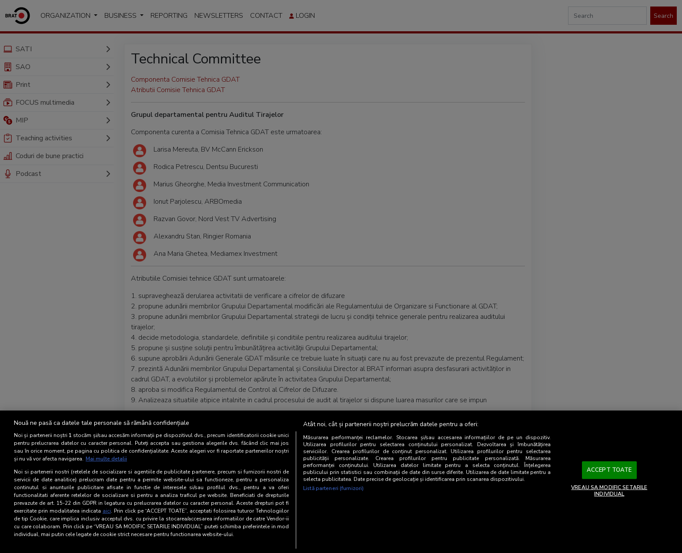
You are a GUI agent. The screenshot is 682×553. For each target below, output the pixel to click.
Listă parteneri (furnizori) (333, 488)
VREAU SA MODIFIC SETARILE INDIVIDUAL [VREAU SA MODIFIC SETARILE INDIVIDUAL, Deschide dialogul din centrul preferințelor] (609, 490)
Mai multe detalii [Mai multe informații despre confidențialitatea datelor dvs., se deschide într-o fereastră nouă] (106, 458)
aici (107, 510)
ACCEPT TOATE (609, 470)
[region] (341, 482)
